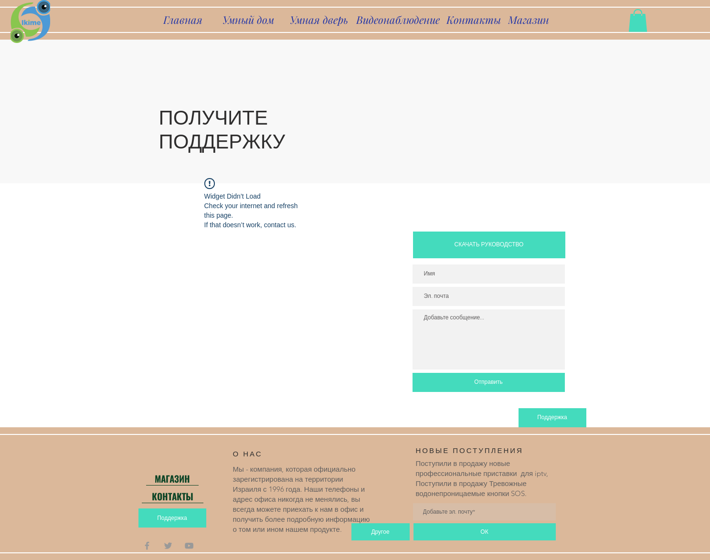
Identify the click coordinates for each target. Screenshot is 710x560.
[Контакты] (473, 19)
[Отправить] (489, 382)
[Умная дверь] (319, 19)
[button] (637, 20)
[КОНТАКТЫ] (172, 496)
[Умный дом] (248, 19)
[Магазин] (528, 19)
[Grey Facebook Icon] (147, 545)
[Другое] (380, 531)
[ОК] (484, 531)
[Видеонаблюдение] (398, 19)
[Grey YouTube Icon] (189, 545)
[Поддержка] (552, 417)
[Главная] (183, 19)
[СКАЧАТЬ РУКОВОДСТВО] (489, 245)
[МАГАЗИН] (172, 478)
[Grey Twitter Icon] (168, 545)
